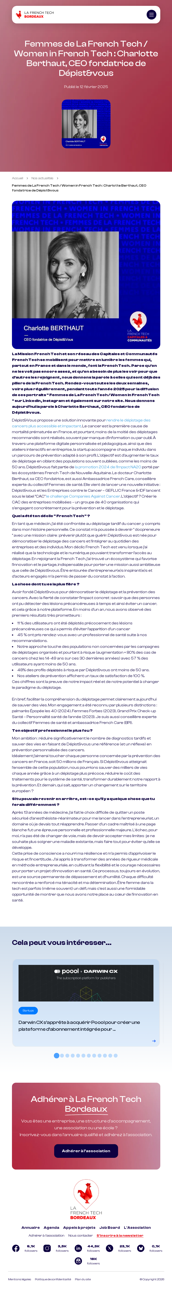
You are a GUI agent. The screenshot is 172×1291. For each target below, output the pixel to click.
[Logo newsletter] (86, 1261)
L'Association (137, 1228)
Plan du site (83, 1279)
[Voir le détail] (86, 1003)
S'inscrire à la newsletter (120, 1236)
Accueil (17, 178)
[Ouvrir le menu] (151, 15)
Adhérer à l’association (86, 1151)
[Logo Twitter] (117, 1248)
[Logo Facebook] (23, 1248)
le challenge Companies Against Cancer (83, 496)
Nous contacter (80, 1236)
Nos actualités (42, 178)
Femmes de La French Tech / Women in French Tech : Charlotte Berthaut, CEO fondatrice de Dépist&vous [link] (79, 188)
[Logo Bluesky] (148, 1248)
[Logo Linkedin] (86, 1248)
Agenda (51, 1228)
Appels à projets (79, 1228)
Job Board (109, 1228)
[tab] (56, 1055)
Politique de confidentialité (53, 1279)
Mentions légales (19, 1279)
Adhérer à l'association (46, 1236)
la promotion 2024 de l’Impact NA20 (108, 467)
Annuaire (30, 1228)
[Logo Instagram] (55, 1248)
